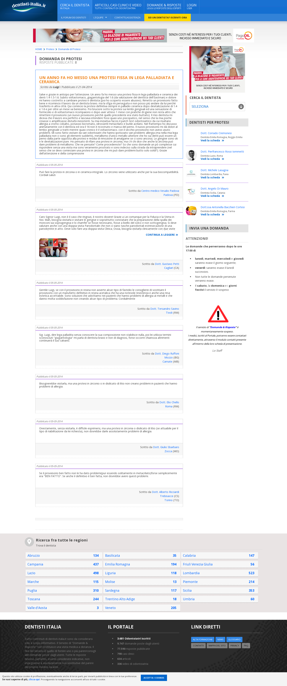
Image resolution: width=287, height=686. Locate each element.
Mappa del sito (217, 645)
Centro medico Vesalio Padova (160, 191)
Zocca (168, 451)
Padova (168, 195)
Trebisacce (166, 496)
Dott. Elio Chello (169, 402)
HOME (38, 49)
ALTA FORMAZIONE (203, 639)
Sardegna (112, 590)
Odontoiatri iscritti (133, 638)
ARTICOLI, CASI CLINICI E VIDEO (118, 6)
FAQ (246, 645)
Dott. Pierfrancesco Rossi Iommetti (222, 151)
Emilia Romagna (117, 564)
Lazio (31, 573)
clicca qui (34, 679)
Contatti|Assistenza (127, 17)
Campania (35, 564)
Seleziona (200, 106)
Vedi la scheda (212, 140)
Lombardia (191, 573)
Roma (168, 406)
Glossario (234, 639)
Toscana (33, 599)
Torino (168, 500)
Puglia (32, 590)
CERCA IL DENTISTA (74, 6)
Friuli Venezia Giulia (198, 564)
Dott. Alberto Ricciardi (165, 492)
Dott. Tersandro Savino (164, 308)
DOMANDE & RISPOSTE (164, 6)
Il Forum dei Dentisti (73, 17)
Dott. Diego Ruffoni (167, 353)
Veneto (110, 608)
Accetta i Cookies (154, 677)
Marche (33, 582)
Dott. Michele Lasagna (214, 170)
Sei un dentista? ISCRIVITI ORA (167, 17)
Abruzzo (33, 555)
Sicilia (187, 590)
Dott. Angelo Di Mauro (214, 188)
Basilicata (112, 555)
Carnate (167, 361)
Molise (110, 582)
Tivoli (169, 312)
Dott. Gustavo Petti (167, 264)
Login (192, 6)
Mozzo (168, 357)
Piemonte (190, 582)
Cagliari (168, 268)
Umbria (189, 599)
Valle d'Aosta (37, 608)
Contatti (198, 645)
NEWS (220, 639)
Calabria (189, 555)
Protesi (50, 49)
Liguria (110, 573)
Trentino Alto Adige (120, 599)
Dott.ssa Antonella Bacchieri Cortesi (223, 207)
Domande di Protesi (69, 49)
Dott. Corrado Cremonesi (216, 133)
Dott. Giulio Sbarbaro (166, 447)
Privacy (235, 645)
